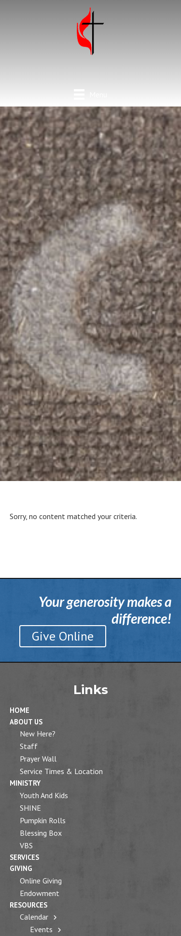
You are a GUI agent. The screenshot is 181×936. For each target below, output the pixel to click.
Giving (21, 868)
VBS (26, 845)
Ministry (25, 783)
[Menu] (90, 94)
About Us (26, 721)
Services (24, 857)
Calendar (34, 917)
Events (41, 929)
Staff (29, 746)
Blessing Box (41, 833)
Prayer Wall (38, 758)
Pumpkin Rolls (43, 820)
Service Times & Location (61, 771)
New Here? (38, 733)
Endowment (39, 893)
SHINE (30, 808)
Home (19, 710)
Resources (28, 904)
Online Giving (41, 880)
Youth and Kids (44, 795)
